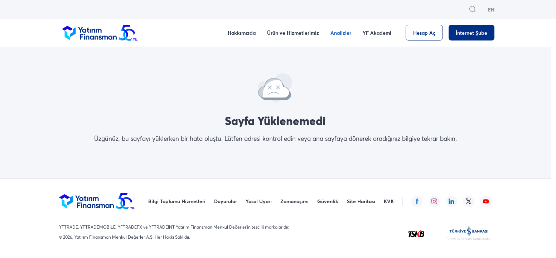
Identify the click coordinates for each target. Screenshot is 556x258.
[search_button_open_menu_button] (472, 9)
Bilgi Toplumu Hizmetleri (177, 201)
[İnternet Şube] (471, 32)
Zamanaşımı (294, 201)
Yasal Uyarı (259, 201)
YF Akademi (377, 32)
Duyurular (225, 201)
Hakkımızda (242, 32)
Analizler (340, 32)
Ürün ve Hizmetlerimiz (293, 32)
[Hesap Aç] (424, 32)
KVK (389, 201)
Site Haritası (361, 201)
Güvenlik (327, 201)
